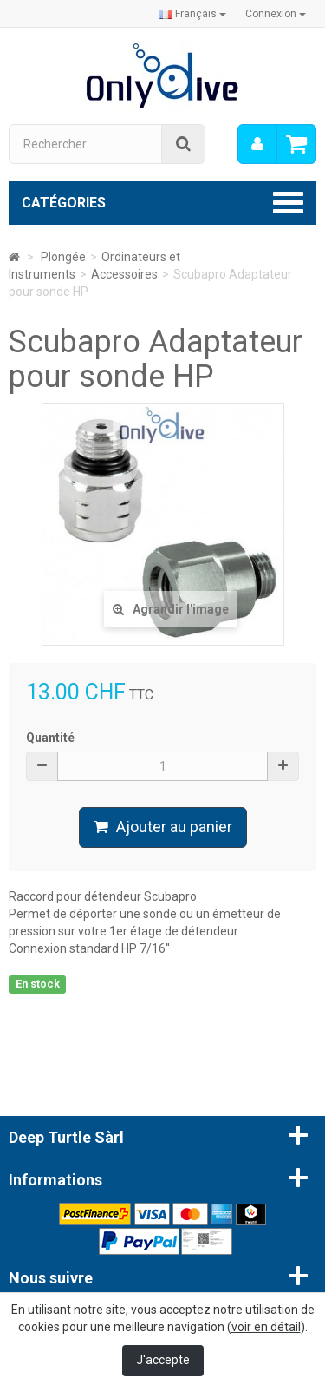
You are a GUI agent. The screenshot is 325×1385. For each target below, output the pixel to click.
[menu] (257, 144)
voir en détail (266, 1327)
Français (192, 14)
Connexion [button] (275, 14)
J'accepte (163, 1360)
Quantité (50, 738)
